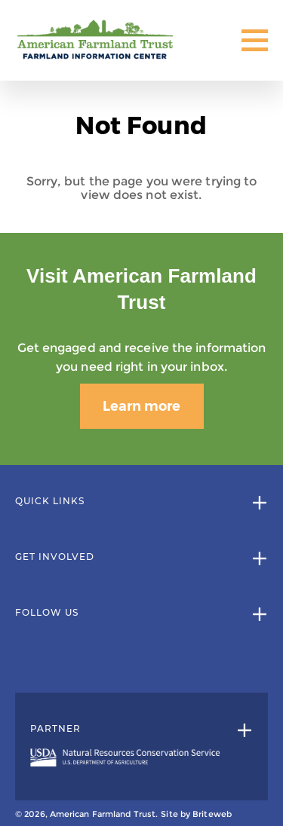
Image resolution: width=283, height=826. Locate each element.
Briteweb (212, 814)
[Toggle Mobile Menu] (254, 40)
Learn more (142, 406)
